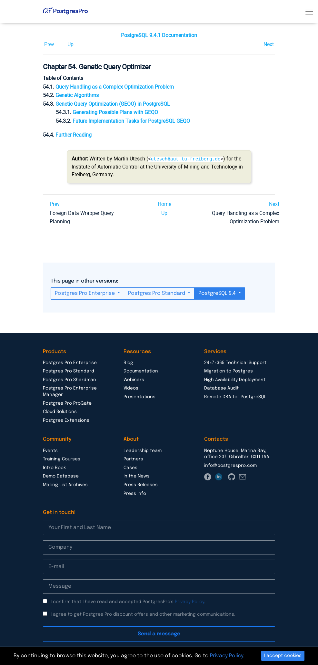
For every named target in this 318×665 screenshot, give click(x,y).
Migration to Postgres (228, 371)
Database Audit (221, 388)
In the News (137, 476)
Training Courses (61, 459)
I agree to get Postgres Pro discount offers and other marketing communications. (143, 614)
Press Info (135, 493)
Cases (130, 467)
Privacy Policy (189, 601)
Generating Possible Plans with (115, 112)
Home (164, 204)
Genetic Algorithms (77, 95)
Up (70, 44)
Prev (49, 44)
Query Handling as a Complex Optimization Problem (114, 87)
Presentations (139, 396)
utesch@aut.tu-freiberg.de (186, 159)
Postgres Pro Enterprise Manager (70, 391)
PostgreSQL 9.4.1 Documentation (159, 35)
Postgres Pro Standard (157, 293)
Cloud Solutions (60, 411)
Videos (131, 388)
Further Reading (73, 135)
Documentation (141, 371)
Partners (133, 459)
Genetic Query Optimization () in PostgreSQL (112, 104)
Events (50, 450)
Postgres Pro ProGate (67, 403)
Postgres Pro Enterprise (85, 293)
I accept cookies (283, 655)
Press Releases (141, 484)
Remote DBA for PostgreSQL (235, 396)
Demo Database (61, 476)
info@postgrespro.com (230, 465)
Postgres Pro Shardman (69, 379)
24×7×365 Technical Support (235, 362)
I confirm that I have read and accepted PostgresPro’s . (128, 601)
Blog (128, 362)
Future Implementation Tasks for (131, 121)
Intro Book (54, 467)
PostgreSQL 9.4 (217, 293)
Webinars (134, 379)
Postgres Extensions (66, 420)
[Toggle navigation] (309, 11)
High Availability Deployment (234, 379)
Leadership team (143, 450)
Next (268, 44)
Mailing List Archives (65, 484)
